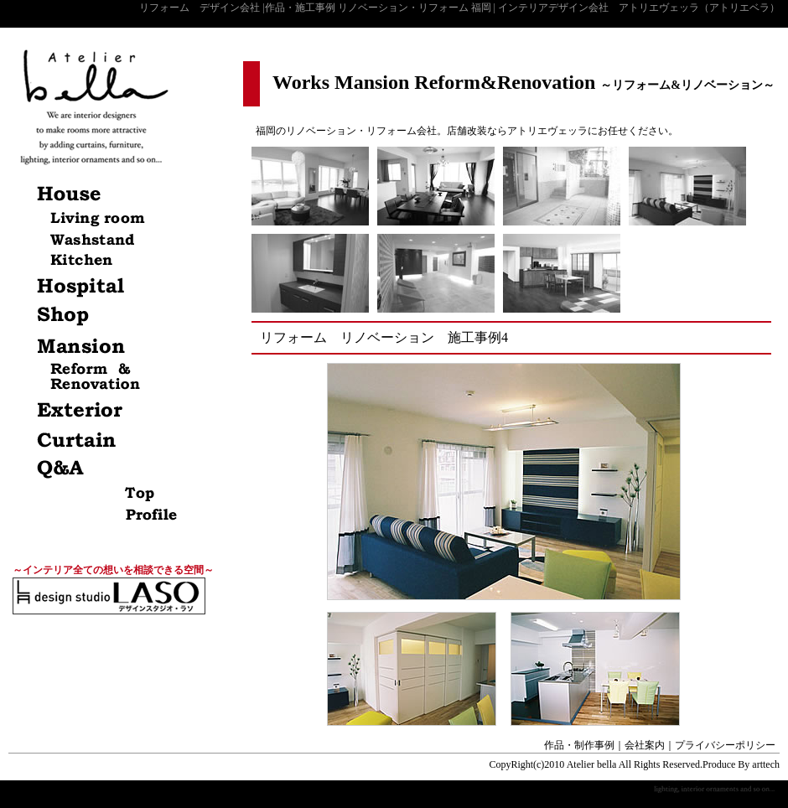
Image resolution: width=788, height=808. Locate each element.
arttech (766, 764)
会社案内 (645, 745)
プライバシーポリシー (725, 745)
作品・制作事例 (579, 745)
